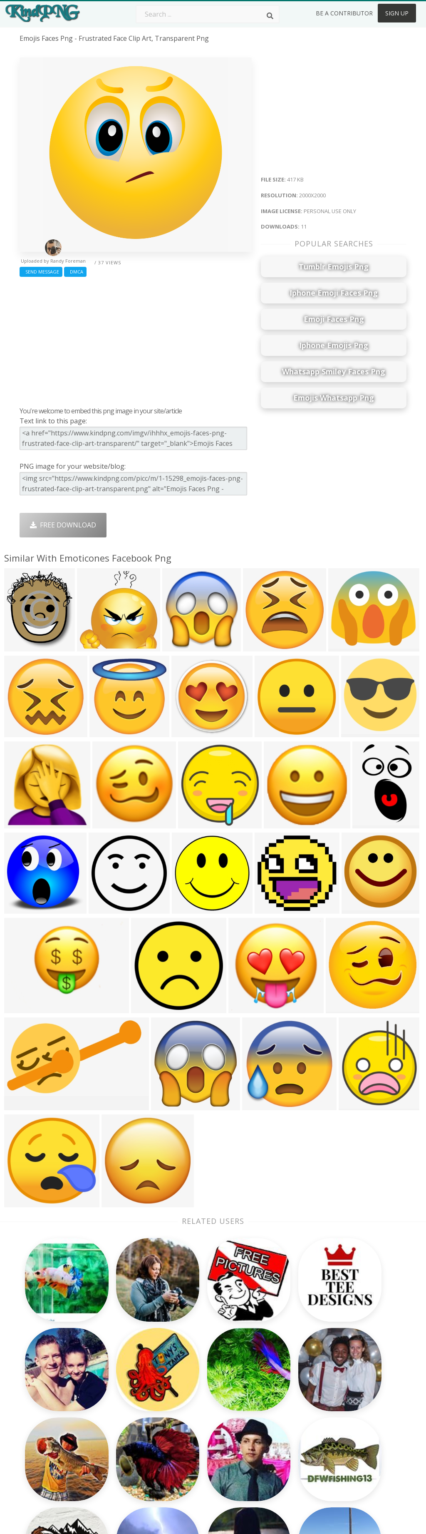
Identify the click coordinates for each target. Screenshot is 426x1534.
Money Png (269, 1372)
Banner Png (270, 1456)
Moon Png (190, 1420)
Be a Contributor (344, 13)
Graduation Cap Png (206, 1432)
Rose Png (111, 1408)
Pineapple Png (274, 1408)
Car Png (264, 1384)
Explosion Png (196, 1444)
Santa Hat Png (119, 1396)
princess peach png (50, 1472)
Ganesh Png (271, 1444)
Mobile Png (115, 1444)
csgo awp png (42, 1436)
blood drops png (46, 1400)
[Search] (270, 15)
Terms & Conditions (360, 1396)
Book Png (267, 1432)
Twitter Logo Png (124, 1384)
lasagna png (40, 1388)
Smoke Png (192, 1408)
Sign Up (397, 13)
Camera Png (193, 1384)
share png (36, 1460)
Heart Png (113, 1456)
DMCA (75, 272)
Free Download (63, 525)
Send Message (41, 272)
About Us (343, 1372)
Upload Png (347, 1432)
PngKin (108, 1432)
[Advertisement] (136, 339)
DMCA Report (350, 1408)
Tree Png (188, 1396)
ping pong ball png (49, 1448)
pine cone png (42, 1412)
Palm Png (189, 1372)
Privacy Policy (350, 1420)
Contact (341, 1384)
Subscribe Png (119, 1372)
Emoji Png (267, 1420)
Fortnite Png (193, 1456)
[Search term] (208, 14)
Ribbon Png (115, 1420)
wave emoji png (44, 1424)
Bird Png (265, 1396)
